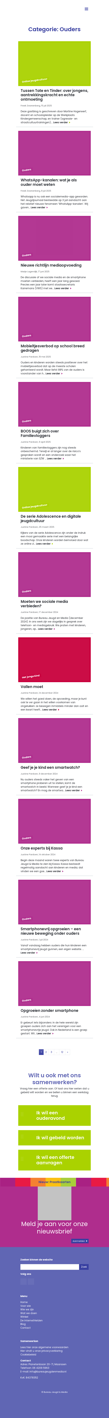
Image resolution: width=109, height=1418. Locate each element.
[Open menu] (87, 9)
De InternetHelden (31, 1320)
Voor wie (25, 1306)
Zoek (84, 1267)
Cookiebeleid (28, 1354)
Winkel (24, 1317)
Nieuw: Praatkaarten (55, 1182)
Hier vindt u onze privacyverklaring (41, 1351)
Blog (23, 1324)
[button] (27, 1136)
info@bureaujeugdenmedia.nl (47, 1371)
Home (24, 1302)
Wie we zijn (27, 1309)
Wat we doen (28, 1313)
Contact (25, 1328)
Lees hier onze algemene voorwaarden (44, 1347)
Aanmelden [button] (79, 1240)
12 (62, 1052)
